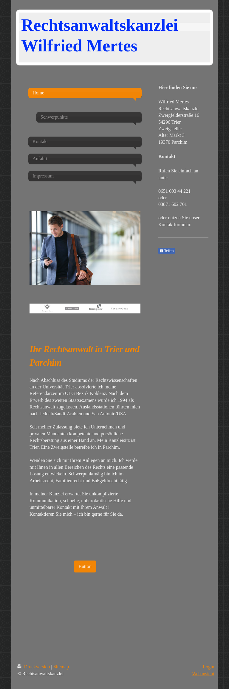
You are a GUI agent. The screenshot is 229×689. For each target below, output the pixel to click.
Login (208, 666)
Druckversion (34, 666)
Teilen (167, 251)
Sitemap (61, 666)
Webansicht (203, 673)
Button (85, 566)
